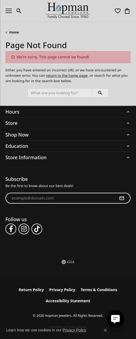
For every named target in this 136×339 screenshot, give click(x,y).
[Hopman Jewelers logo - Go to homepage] (68, 10)
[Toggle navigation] (9, 10)
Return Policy (31, 289)
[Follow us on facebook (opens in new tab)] (10, 229)
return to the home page (67, 75)
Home (14, 32)
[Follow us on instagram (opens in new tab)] (23, 229)
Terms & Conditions (98, 289)
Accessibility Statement (68, 300)
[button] (19, 10)
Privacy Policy (62, 289)
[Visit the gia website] (68, 262)
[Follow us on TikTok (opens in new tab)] (36, 229)
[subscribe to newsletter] (121, 198)
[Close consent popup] (105, 330)
